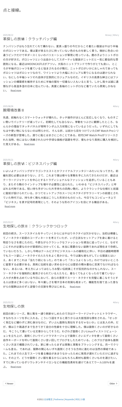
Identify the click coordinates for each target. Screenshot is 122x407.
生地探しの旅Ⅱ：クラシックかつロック (35, 225)
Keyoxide (69, 399)
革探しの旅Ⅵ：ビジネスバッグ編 (30, 163)
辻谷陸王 (48, 399)
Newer (9, 383)
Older (113, 383)
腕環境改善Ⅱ (14, 110)
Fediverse (59, 399)
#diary (116, 34)
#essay (108, 34)
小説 (83, 399)
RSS (77, 399)
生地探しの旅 (14, 306)
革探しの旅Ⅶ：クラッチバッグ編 (30, 38)
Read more (16, 90)
